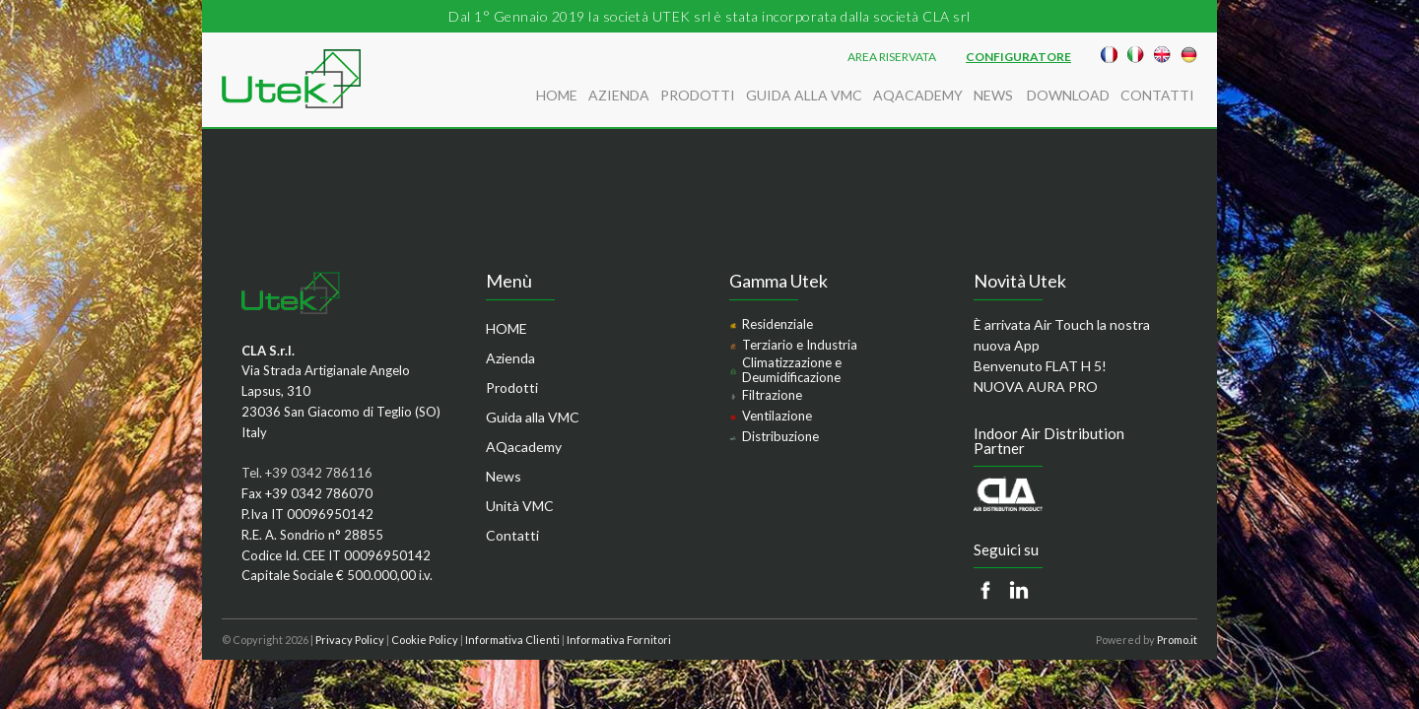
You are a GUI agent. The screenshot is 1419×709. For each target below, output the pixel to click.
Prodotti (697, 95)
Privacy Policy (349, 639)
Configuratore (1018, 57)
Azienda (618, 95)
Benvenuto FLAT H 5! (1040, 365)
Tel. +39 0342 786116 (306, 473)
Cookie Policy (424, 639)
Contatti (1157, 95)
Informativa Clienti (512, 639)
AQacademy (918, 95)
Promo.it (1177, 639)
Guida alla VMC (804, 95)
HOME (556, 95)
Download (1068, 95)
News (995, 95)
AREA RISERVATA (891, 57)
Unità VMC (520, 505)
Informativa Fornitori (619, 639)
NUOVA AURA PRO (1036, 386)
